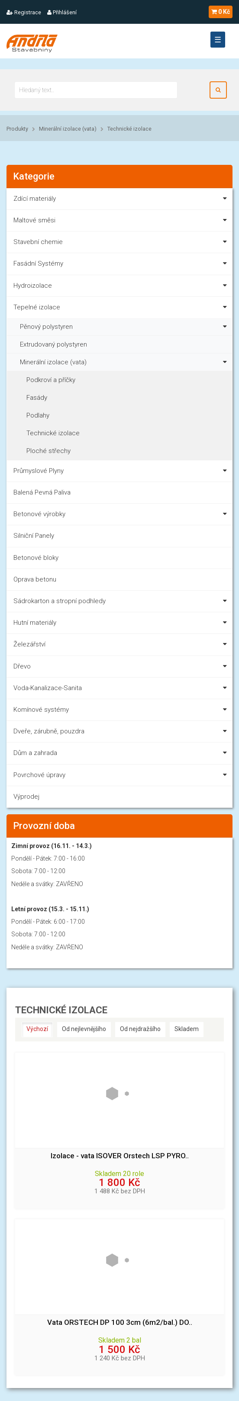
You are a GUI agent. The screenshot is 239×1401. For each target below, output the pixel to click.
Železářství (121, 645)
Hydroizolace (121, 287)
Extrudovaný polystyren (53, 344)
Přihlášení (62, 12)
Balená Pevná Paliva (42, 492)
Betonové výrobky (121, 515)
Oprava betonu (34, 579)
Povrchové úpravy (121, 776)
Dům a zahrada (121, 754)
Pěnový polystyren (125, 325)
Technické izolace (129, 128)
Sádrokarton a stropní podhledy (121, 602)
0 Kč (220, 11)
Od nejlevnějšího (84, 1028)
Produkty (17, 128)
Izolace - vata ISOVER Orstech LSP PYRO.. (120, 1156)
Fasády (36, 398)
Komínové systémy (121, 711)
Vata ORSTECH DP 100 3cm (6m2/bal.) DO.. (119, 1322)
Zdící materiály (121, 200)
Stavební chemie (121, 243)
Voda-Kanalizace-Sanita (121, 689)
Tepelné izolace (121, 308)
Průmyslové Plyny (121, 472)
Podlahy (37, 415)
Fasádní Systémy (121, 265)
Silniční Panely (33, 536)
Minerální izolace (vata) (68, 128)
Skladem (186, 1028)
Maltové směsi (121, 221)
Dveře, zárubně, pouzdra (121, 732)
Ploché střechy (48, 451)
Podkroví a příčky (50, 380)
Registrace (23, 12)
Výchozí (37, 1028)
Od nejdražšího (140, 1028)
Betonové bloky (35, 558)
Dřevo (121, 667)
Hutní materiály (121, 624)
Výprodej (26, 796)
